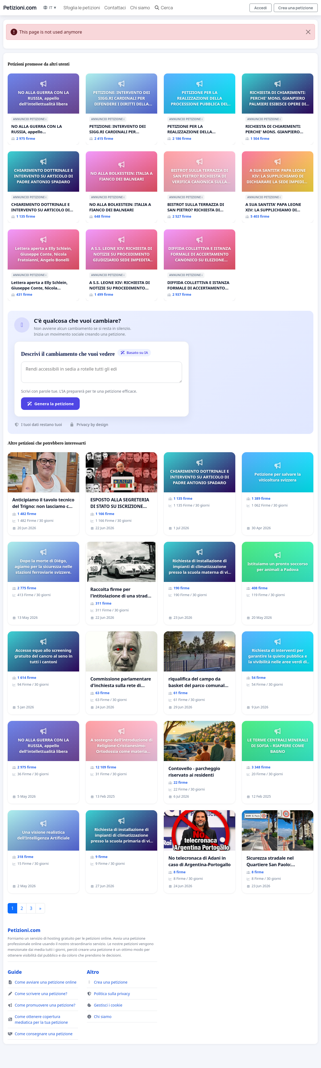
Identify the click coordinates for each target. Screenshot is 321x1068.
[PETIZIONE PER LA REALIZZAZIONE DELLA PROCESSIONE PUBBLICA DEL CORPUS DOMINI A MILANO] (199, 109)
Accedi (260, 7)
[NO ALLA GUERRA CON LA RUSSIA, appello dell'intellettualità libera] (43, 109)
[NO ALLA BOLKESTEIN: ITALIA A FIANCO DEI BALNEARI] (121, 187)
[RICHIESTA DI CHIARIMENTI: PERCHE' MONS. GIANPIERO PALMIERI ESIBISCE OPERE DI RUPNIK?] (277, 109)
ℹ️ (202, 119)
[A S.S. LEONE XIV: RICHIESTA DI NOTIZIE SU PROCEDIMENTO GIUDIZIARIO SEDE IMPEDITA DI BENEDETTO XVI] (121, 265)
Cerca (163, 8)
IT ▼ (50, 7)
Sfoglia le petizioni (82, 8)
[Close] (308, 32)
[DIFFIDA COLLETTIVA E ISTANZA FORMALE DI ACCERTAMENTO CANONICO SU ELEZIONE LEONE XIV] (199, 265)
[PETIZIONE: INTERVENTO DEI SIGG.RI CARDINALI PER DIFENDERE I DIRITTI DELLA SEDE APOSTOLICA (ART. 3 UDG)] (121, 109)
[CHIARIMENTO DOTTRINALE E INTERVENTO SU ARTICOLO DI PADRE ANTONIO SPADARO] (43, 187)
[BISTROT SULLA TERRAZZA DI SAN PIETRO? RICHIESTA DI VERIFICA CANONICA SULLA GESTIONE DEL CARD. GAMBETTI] (199, 187)
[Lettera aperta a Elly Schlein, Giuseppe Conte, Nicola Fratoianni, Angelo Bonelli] (43, 265)
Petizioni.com (19, 7)
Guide (15, 972)
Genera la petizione (50, 403)
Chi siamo (140, 8)
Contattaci (115, 8)
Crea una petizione (295, 7)
